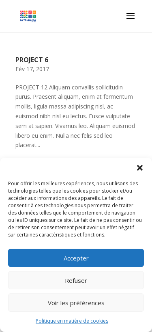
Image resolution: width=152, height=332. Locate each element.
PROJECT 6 (31, 59)
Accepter (76, 258)
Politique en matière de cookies (72, 320)
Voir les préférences (76, 303)
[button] (140, 168)
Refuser (76, 280)
